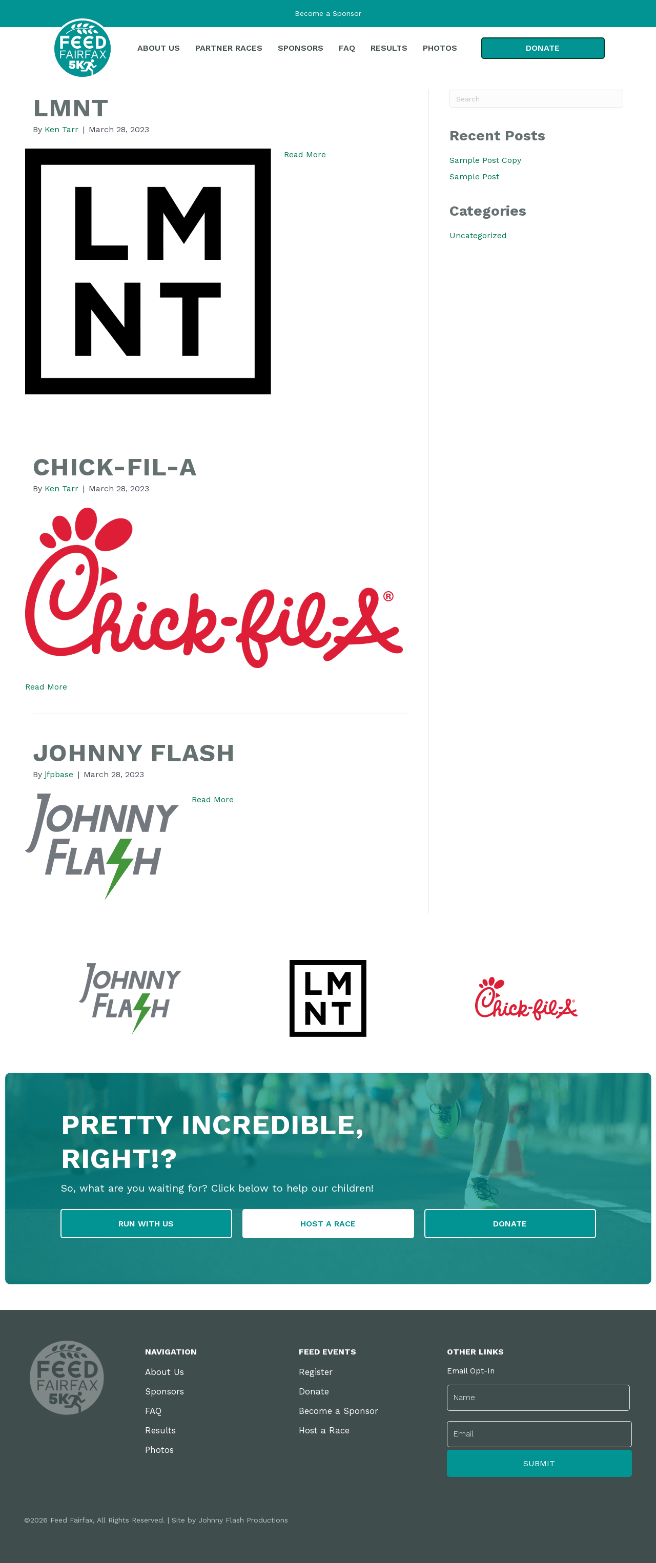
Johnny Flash (145, 751)
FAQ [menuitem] (153, 1412)
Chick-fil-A (122, 465)
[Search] (536, 99)
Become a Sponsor (328, 13)
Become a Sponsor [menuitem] (338, 1412)
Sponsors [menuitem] (164, 1393)
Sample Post (474, 176)
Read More (305, 154)
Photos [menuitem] (159, 1451)
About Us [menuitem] (164, 1373)
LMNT (74, 106)
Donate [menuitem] (314, 1393)
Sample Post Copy (485, 160)
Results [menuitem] (160, 1432)
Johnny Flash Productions (243, 1518)
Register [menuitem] (316, 1373)
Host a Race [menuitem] (324, 1432)
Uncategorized (478, 235)
